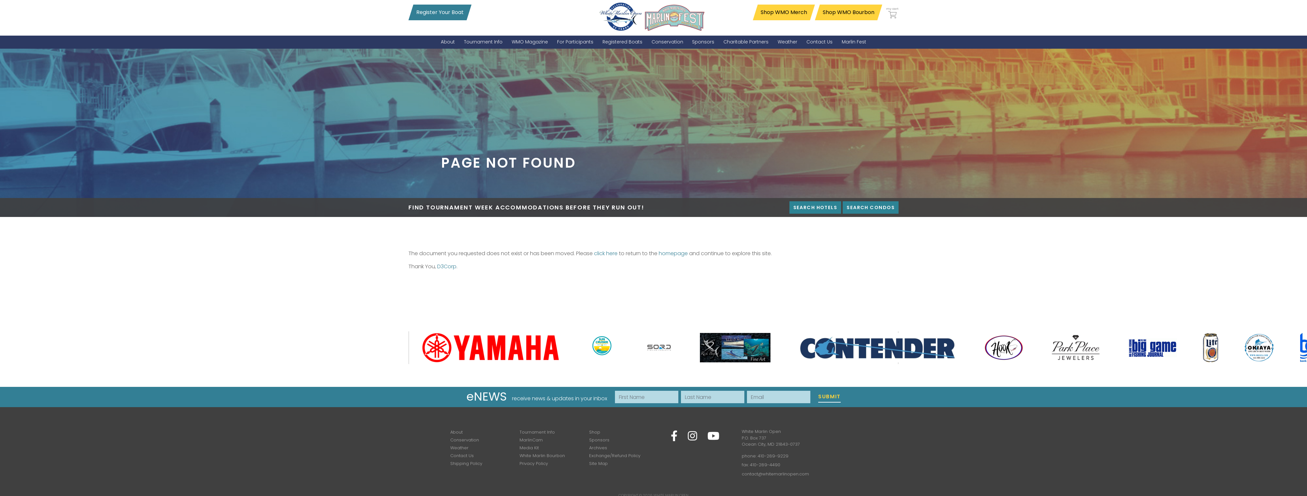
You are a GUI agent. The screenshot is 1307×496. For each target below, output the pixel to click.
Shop (594, 432)
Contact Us (462, 456)
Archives (598, 448)
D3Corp (446, 266)
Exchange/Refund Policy (614, 456)
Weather (459, 448)
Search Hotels (815, 207)
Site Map (598, 463)
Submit (829, 396)
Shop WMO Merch (784, 12)
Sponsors (599, 440)
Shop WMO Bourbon (848, 12)
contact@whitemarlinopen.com (775, 474)
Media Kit (529, 448)
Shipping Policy (466, 463)
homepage (673, 253)
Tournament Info (537, 432)
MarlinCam (531, 440)
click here (606, 253)
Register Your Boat (440, 12)
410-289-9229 (773, 456)
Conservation (464, 440)
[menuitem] (448, 42)
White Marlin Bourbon (542, 456)
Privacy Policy (534, 463)
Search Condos (871, 207)
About (456, 432)
